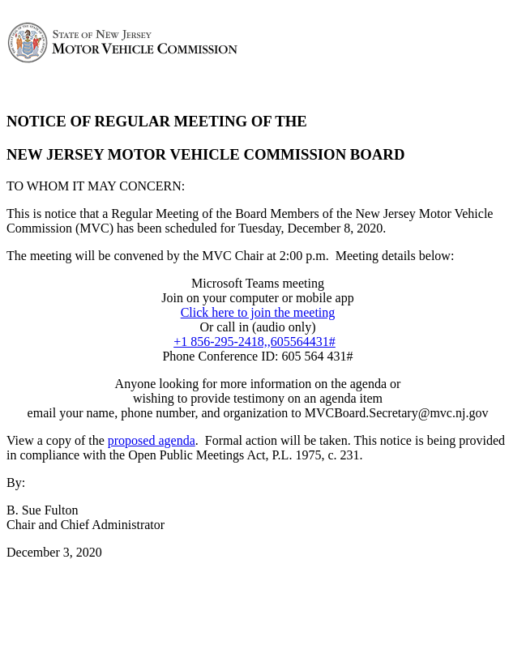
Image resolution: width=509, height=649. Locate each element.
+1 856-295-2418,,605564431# (254, 341)
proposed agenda (151, 440)
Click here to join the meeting (258, 312)
